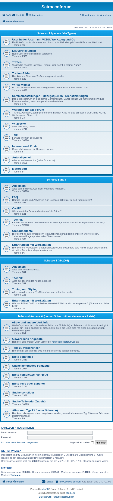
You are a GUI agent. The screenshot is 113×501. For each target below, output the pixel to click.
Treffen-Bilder (21, 73)
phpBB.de (70, 493)
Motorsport (19, 168)
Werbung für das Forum (28, 109)
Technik (17, 219)
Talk (15, 134)
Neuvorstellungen (24, 50)
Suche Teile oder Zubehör (29, 401)
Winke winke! (21, 84)
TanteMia (15, 475)
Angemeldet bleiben (81, 442)
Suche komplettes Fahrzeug (31, 365)
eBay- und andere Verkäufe (30, 322)
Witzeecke (19, 123)
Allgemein (19, 185)
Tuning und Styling (24, 289)
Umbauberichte (22, 231)
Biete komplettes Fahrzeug (30, 374)
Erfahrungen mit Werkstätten (31, 244)
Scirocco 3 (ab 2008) (56, 260)
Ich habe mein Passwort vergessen (19, 442)
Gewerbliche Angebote (27, 338)
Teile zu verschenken (26, 347)
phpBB (45, 489)
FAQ (15, 197)
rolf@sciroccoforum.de (63, 341)
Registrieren (25, 427)
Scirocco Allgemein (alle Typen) (56, 33)
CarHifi (16, 208)
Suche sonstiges (23, 392)
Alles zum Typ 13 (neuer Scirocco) (35, 410)
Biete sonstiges (22, 356)
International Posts (25, 146)
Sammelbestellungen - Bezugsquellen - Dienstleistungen (50, 96)
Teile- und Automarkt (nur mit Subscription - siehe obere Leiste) (56, 316)
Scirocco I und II (56, 179)
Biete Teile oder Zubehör (28, 383)
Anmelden (7, 427)
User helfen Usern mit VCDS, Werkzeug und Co (43, 39)
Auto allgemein (22, 157)
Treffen (17, 62)
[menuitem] (6, 15)
